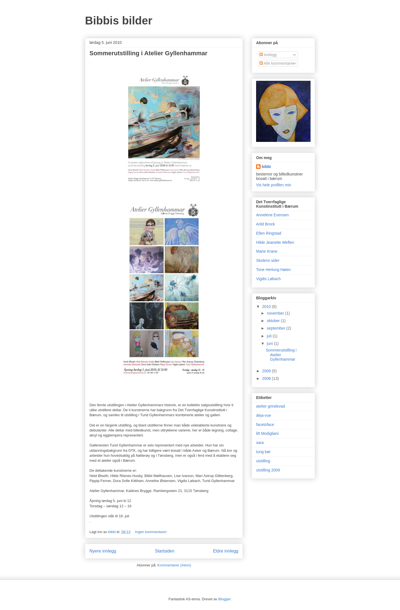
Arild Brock (265, 224)
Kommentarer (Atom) (174, 565)
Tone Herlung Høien (273, 269)
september (276, 328)
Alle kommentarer (276, 63)
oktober (274, 320)
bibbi (266, 166)
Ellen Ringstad (268, 233)
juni (270, 343)
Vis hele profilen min (273, 185)
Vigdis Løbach (268, 279)
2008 (267, 378)
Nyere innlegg (102, 551)
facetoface (265, 424)
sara (260, 442)
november (276, 313)
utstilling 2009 (268, 470)
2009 (267, 371)
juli (269, 336)
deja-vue (263, 415)
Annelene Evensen (272, 215)
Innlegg (268, 54)
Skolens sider (267, 260)
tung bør (263, 452)
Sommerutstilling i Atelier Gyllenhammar (148, 53)
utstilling (263, 461)
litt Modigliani (267, 433)
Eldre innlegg (225, 551)
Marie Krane (266, 251)
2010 (267, 306)
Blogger (224, 599)
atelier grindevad (270, 406)
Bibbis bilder (118, 20)
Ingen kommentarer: (151, 532)
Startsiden (164, 551)
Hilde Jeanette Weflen (275, 242)
